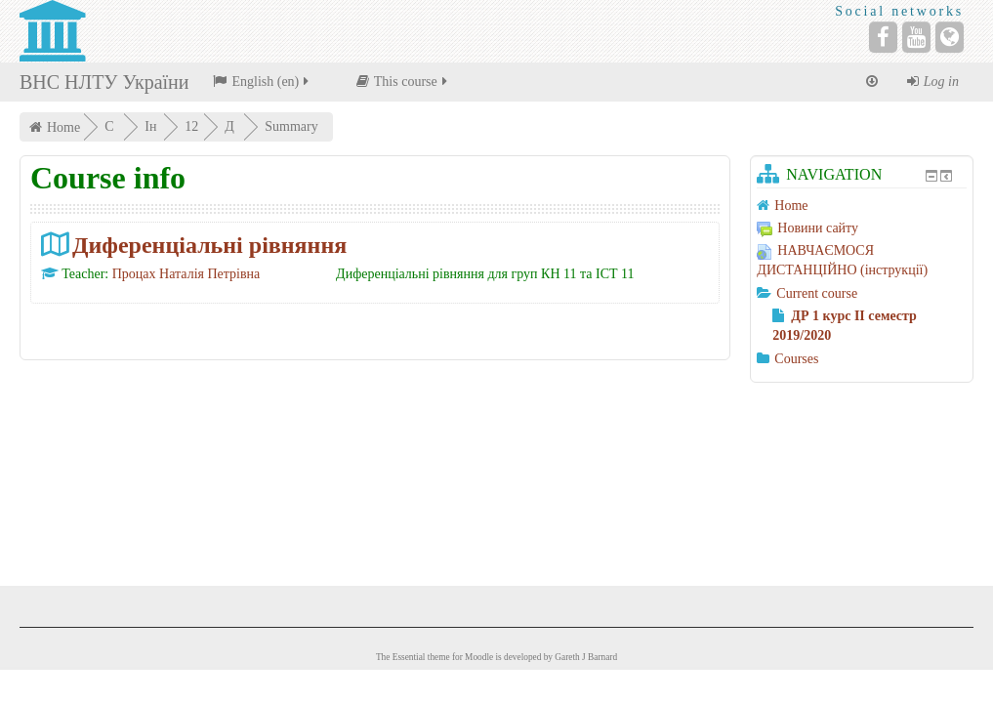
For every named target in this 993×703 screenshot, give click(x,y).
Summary (293, 126)
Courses (796, 359)
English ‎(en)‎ (262, 81)
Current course (816, 293)
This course (403, 81)
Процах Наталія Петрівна (186, 274)
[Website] (949, 37)
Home (63, 127)
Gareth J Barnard (586, 657)
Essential (409, 657)
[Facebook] (883, 37)
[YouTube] (916, 37)
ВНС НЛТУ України (104, 82)
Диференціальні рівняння (209, 244)
